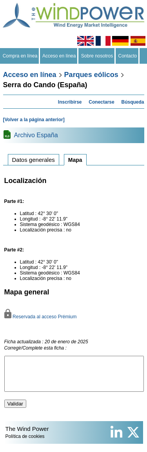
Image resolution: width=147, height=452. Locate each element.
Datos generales (33, 159)
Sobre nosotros (97, 56)
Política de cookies (25, 443)
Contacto (128, 56)
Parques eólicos (91, 75)
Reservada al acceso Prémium (40, 316)
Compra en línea (20, 56)
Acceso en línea (59, 56)
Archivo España (36, 135)
